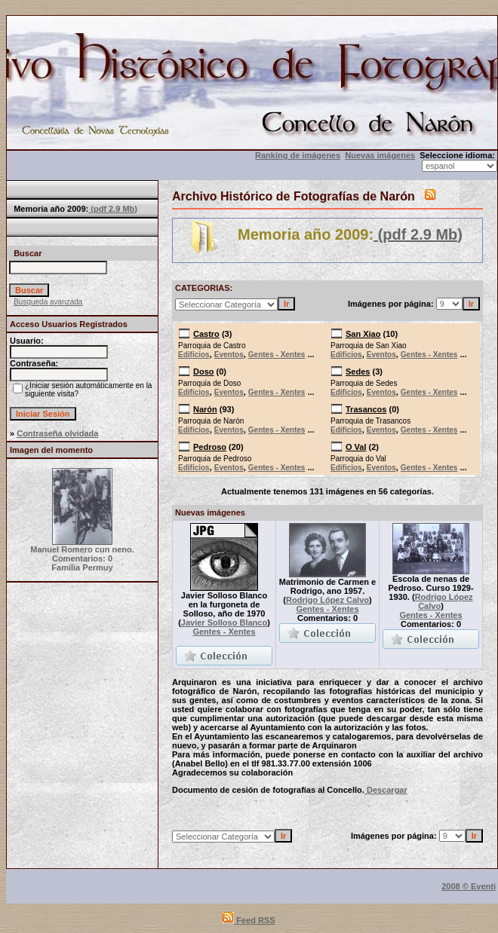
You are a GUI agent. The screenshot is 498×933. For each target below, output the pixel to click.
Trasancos (366, 409)
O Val (356, 446)
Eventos (229, 354)
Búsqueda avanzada (48, 302)
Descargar (385, 789)
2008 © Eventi (468, 886)
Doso (203, 371)
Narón (205, 409)
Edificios (194, 354)
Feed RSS (249, 920)
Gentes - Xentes (277, 354)
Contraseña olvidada (57, 433)
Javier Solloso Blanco (224, 622)
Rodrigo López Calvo (327, 599)
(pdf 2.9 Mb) (112, 208)
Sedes (358, 371)
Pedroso (209, 446)
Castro (206, 333)
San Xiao (363, 333)
